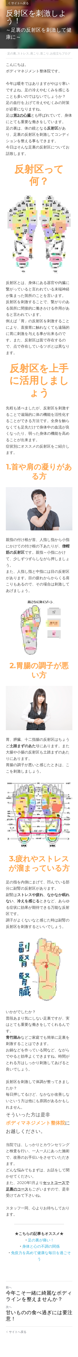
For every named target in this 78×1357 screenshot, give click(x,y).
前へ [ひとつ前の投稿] (9, 1287)
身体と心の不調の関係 (41, 1246)
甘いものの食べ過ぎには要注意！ (39, 1315)
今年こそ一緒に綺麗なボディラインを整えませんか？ (39, 1296)
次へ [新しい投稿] (9, 1307)
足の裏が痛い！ (41, 1240)
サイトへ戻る (18, 3)
